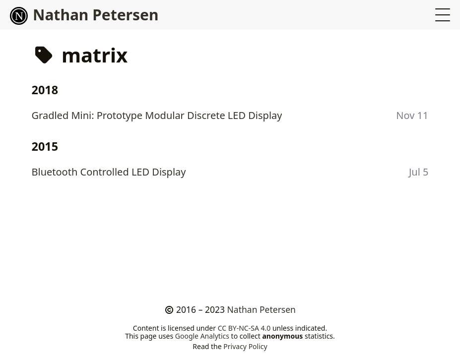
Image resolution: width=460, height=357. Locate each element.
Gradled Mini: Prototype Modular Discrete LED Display (157, 115)
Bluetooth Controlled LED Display (109, 171)
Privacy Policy (245, 346)
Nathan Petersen (84, 14)
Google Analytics (202, 336)
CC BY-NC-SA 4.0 (244, 328)
